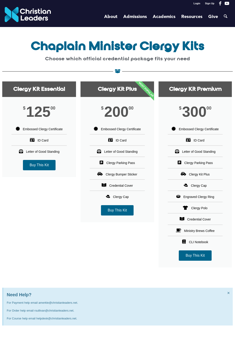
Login (197, 3)
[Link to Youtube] (227, 3)
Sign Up (210, 3)
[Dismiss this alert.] (228, 293)
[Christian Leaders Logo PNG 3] (28, 17)
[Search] (225, 17)
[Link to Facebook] (220, 3)
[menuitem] (197, 3)
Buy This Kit (39, 165)
